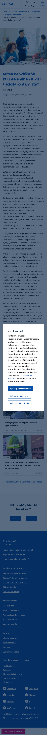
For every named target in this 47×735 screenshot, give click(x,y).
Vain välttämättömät (19, 403)
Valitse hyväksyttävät (19, 396)
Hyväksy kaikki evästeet (20, 388)
